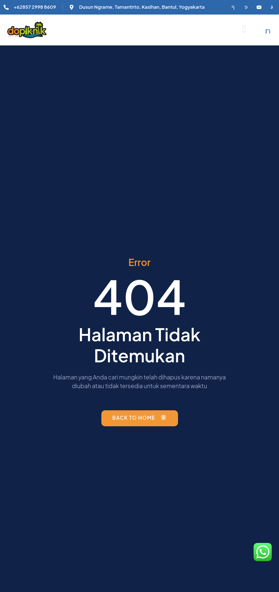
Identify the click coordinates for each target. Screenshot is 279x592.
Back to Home (139, 417)
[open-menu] (244, 29)
